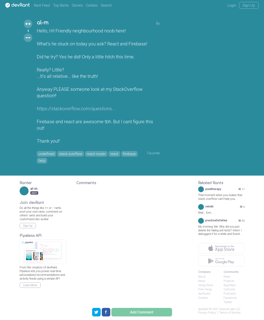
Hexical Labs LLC (229, 309)
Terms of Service (230, 312)
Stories (77, 5)
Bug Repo (230, 285)
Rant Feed (42, 5)
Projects (229, 281)
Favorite (153, 153)
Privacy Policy (207, 312)
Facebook (230, 298)
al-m (42, 23)
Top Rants (61, 5)
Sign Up (249, 5)
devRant (203, 309)
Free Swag (205, 289)
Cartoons (229, 289)
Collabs (92, 5)
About (202, 276)
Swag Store (205, 285)
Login (231, 5)
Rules (227, 276)
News (201, 281)
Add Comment (141, 312)
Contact (203, 298)
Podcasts (230, 293)
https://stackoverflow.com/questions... (76, 108)
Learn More (30, 285)
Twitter (228, 302)
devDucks (204, 293)
